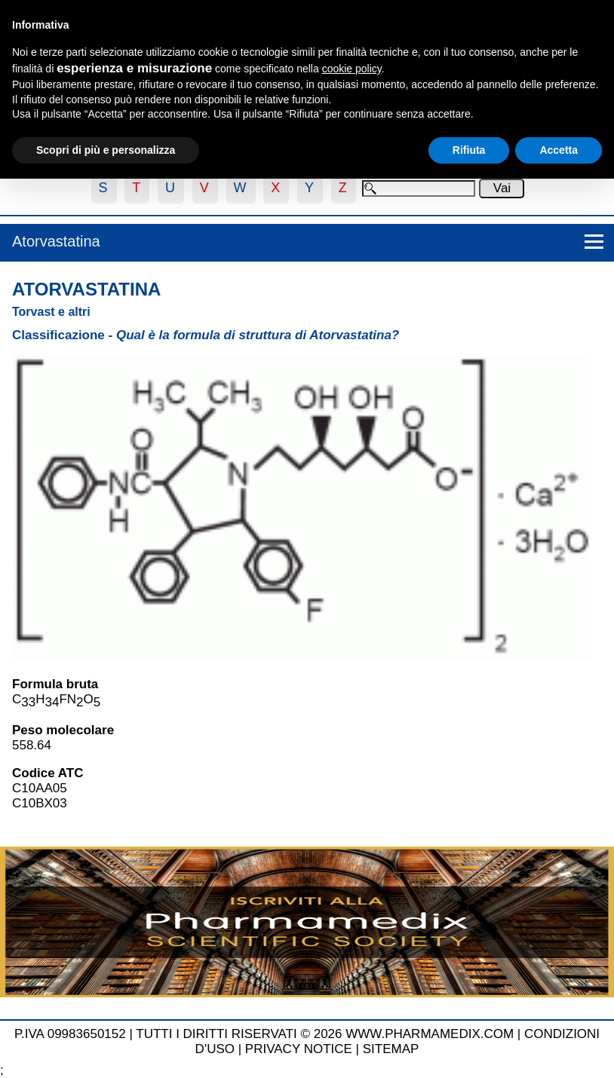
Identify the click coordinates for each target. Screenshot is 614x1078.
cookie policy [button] (352, 69)
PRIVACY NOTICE (298, 1049)
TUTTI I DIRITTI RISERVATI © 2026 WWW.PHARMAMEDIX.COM (325, 1034)
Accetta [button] (558, 150)
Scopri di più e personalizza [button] (105, 150)
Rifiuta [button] (469, 150)
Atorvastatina (56, 241)
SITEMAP (391, 1049)
